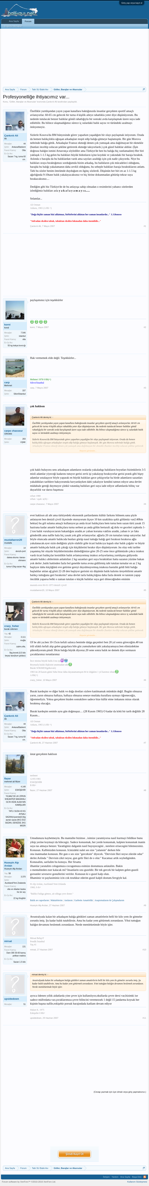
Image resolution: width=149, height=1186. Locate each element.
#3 (145, 388)
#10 (144, 949)
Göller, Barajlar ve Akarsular (23, 102)
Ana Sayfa (14, 21)
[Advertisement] (74, 58)
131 (24, 947)
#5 (145, 590)
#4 (145, 504)
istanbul (22, 336)
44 (24, 144)
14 (24, 548)
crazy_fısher (11, 626)
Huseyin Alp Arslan (11, 864)
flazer (7, 778)
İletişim (106, 1177)
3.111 (23, 637)
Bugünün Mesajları (13, 26)
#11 (144, 1018)
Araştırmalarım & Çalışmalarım (109, 900)
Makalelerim (56, 900)
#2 (145, 327)
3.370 (23, 877)
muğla (23, 640)
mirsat (8, 941)
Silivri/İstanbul (20, 394)
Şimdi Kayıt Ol (74, 1154)
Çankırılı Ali (51, 102)
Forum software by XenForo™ (29, 1182)
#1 (145, 226)
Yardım (115, 1177)
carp (7, 382)
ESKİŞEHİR (20, 790)
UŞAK (23, 442)
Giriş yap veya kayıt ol (131, 3)
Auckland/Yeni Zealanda (15, 883)
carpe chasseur (13, 430)
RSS (144, 1177)
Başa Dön (136, 1177)
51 (24, 1004)
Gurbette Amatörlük (83, 900)
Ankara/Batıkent (19, 147)
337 (24, 391)
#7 (145, 743)
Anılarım (68, 900)
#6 (145, 680)
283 (24, 439)
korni (7, 324)
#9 (145, 905)
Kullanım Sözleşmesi (137, 1182)
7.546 (23, 333)
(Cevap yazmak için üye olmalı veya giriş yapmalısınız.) (120, 1092)
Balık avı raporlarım (39, 900)
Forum (28, 21)
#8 (145, 790)
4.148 (23, 787)
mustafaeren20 (13, 539)
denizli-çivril (21, 551)
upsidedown (11, 998)
